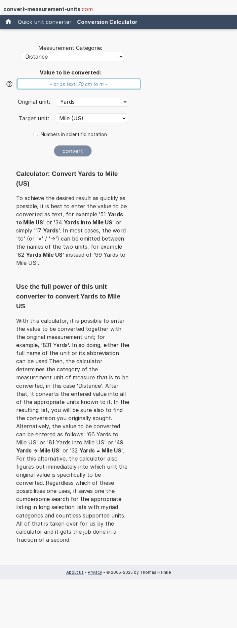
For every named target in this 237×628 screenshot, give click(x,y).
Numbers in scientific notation (74, 134)
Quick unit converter (45, 22)
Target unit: (35, 118)
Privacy (95, 572)
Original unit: (35, 101)
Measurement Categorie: (70, 47)
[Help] (9, 84)
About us (75, 572)
